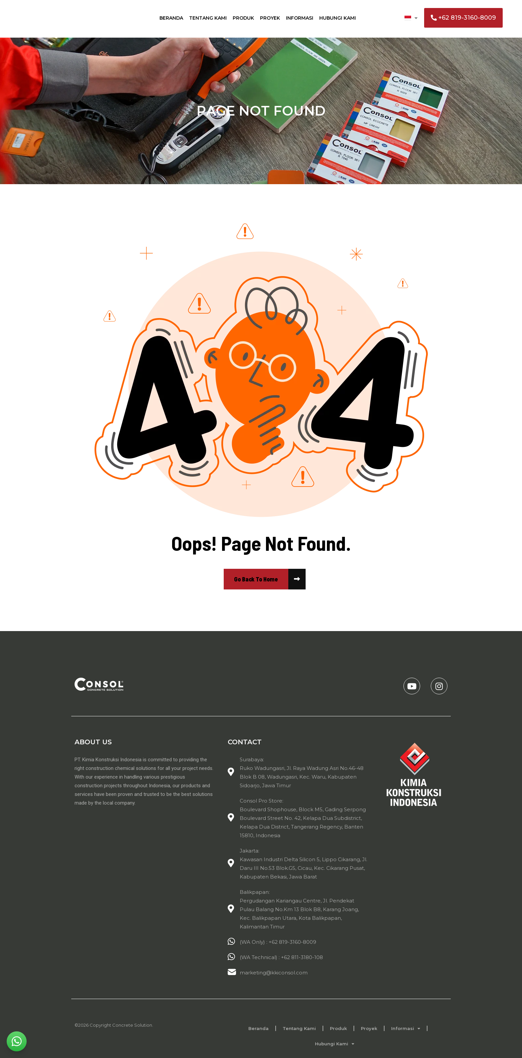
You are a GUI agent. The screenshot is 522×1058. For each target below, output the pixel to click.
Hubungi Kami (337, 18)
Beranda (171, 18)
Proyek (270, 18)
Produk (243, 18)
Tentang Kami (208, 18)
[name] (256, 579)
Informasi (299, 18)
